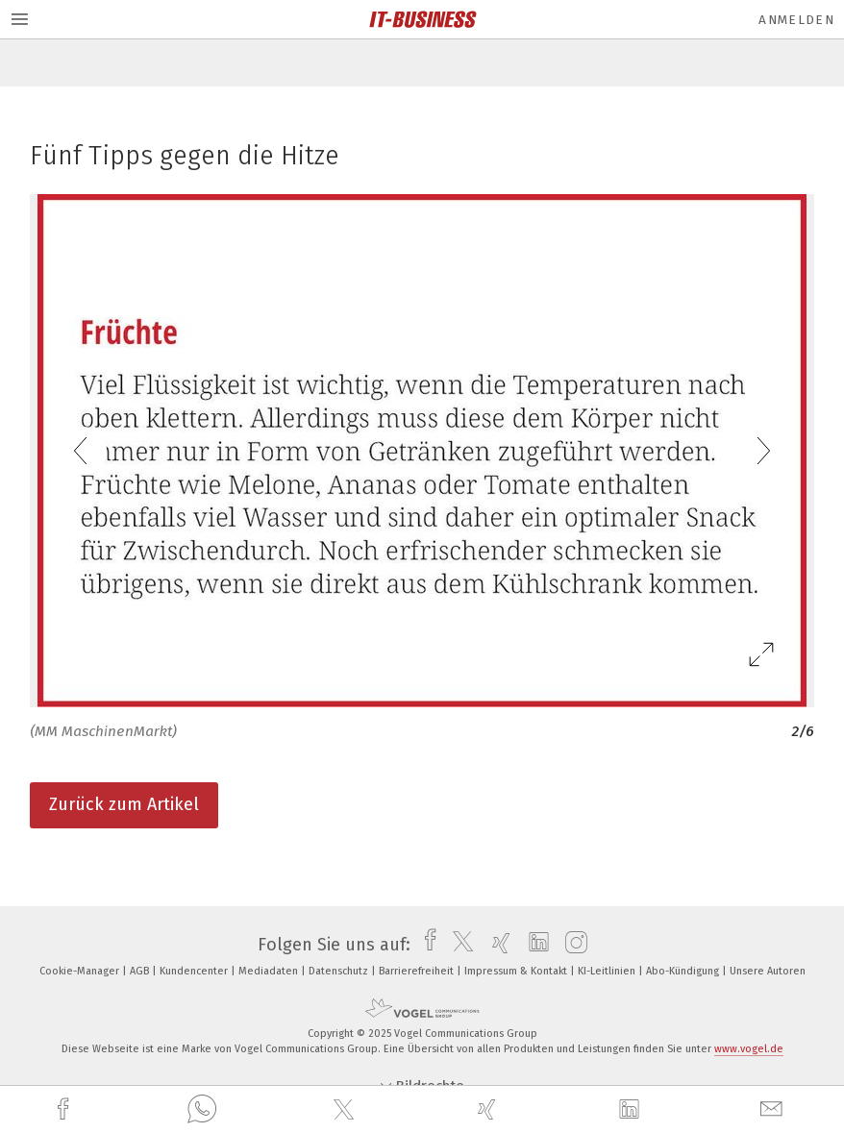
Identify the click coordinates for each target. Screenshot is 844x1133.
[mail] (773, 1109)
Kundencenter (195, 971)
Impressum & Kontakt (517, 971)
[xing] (489, 1109)
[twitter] (346, 1109)
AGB (141, 971)
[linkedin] (631, 1109)
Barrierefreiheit (418, 971)
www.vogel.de (748, 1049)
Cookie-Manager (80, 971)
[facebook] (65, 1109)
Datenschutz (340, 971)
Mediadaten (269, 971)
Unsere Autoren (768, 971)
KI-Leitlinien (608, 971)
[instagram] (571, 944)
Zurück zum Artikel (124, 804)
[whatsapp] (201, 1110)
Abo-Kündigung (684, 971)
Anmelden (796, 20)
